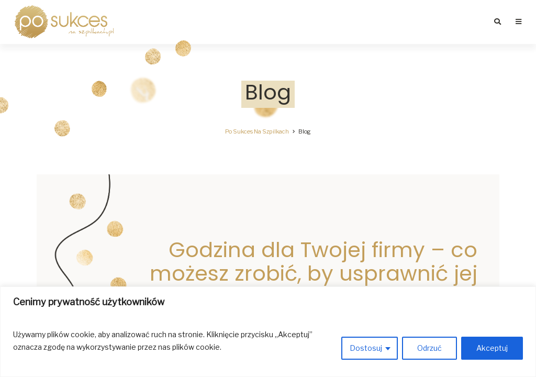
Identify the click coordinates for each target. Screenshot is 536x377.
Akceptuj (492, 347)
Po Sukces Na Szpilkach (257, 131)
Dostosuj (366, 347)
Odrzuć (429, 347)
